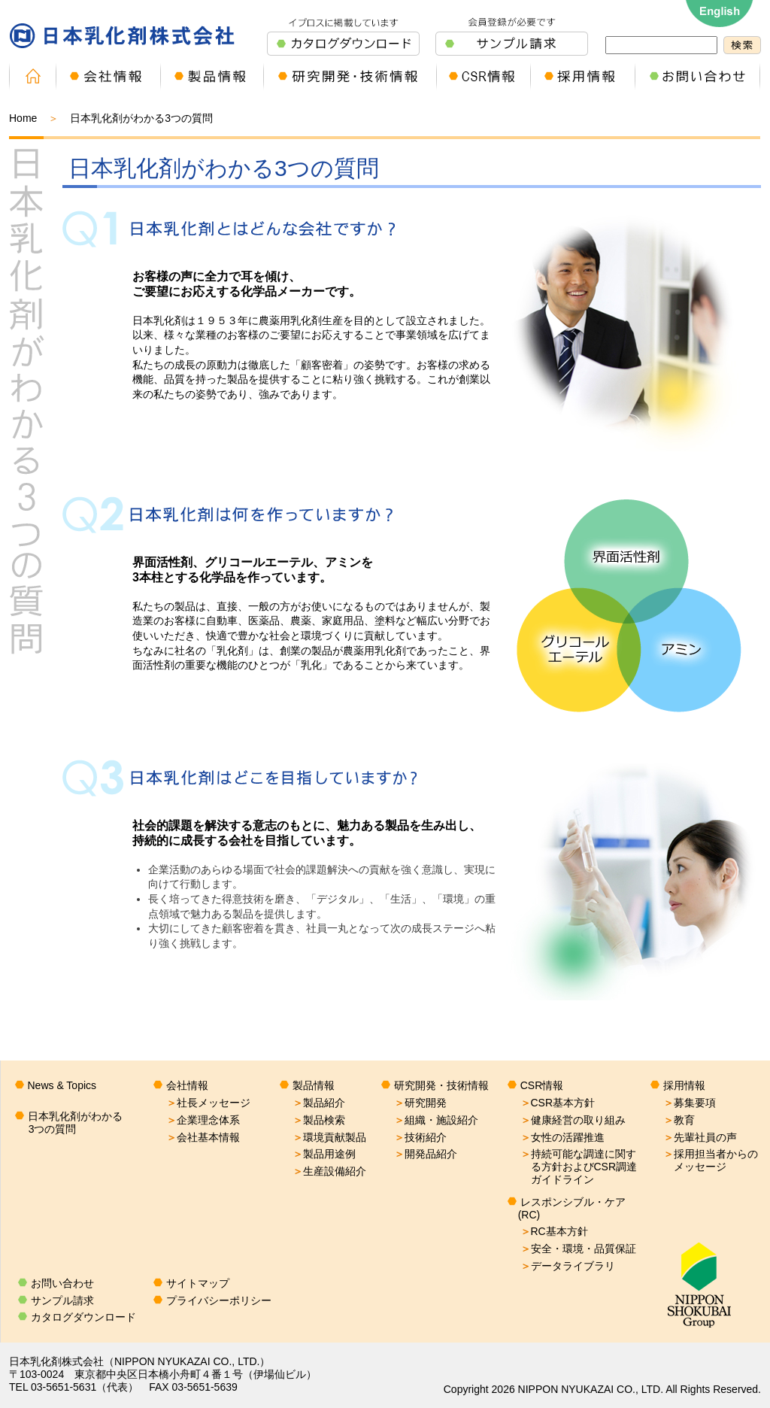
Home (23, 118)
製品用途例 (324, 1154)
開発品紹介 (425, 1154)
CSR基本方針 (558, 1103)
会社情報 (187, 1085)
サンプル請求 (62, 1300)
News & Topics (62, 1085)
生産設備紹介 (329, 1171)
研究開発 (420, 1103)
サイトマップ (197, 1283)
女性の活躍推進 (562, 1137)
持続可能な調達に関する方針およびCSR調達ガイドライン (579, 1166)
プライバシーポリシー (218, 1300)
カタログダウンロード (83, 1317)
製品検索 (319, 1120)
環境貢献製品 (329, 1137)
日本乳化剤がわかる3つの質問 (75, 1122)
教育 (679, 1120)
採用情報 (684, 1085)
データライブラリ (567, 1266)
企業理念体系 (203, 1120)
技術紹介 (420, 1137)
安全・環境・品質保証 (578, 1249)
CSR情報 (542, 1085)
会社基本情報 (203, 1137)
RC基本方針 (554, 1231)
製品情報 (314, 1085)
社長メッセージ (208, 1103)
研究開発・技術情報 (441, 1085)
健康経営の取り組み (573, 1120)
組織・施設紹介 (436, 1120)
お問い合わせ (62, 1283)
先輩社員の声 (700, 1137)
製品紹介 (319, 1103)
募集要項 (689, 1103)
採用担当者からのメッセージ (710, 1160)
